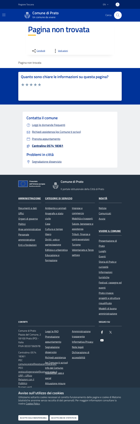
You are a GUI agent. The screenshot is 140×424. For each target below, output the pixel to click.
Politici (22, 224)
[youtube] (102, 341)
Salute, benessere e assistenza (82, 226)
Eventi (102, 256)
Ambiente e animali (55, 208)
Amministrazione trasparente (81, 333)
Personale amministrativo (26, 237)
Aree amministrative (29, 229)
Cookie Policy (33, 403)
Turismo (76, 244)
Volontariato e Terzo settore (83, 252)
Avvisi (102, 219)
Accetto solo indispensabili (33, 417)
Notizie (102, 208)
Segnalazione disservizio (52, 349)
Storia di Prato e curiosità (107, 264)
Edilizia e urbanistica (56, 250)
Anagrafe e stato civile (54, 215)
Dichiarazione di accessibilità (80, 354)
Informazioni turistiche (105, 274)
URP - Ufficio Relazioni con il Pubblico (26, 379)
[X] (110, 333)
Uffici (21, 213)
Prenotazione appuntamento (53, 339)
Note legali (78, 347)
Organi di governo (28, 219)
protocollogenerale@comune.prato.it (37, 372)
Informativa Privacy (82, 342)
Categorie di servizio (58, 198)
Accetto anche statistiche (64, 417)
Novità (103, 198)
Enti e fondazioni (27, 245)
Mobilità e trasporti (82, 218)
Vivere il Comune (110, 231)
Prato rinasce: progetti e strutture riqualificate (109, 298)
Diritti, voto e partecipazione (53, 242)
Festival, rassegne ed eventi (110, 285)
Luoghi (102, 251)
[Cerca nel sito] (118, 15)
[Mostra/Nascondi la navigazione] (4, 15)
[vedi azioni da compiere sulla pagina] (60, 51)
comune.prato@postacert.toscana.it (37, 364)
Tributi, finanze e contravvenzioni (81, 236)
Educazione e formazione (52, 257)
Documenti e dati (27, 208)
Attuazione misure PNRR (55, 385)
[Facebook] (102, 333)
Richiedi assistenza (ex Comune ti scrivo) (56, 359)
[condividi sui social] (38, 51)
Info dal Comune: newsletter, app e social (54, 373)
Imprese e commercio (78, 210)
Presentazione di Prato (108, 243)
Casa (47, 224)
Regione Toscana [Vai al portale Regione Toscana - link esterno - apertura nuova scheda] (26, 4)
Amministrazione (29, 198)
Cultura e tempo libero (54, 231)
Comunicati (105, 213)
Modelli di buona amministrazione (108, 311)
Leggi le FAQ (52, 331)
